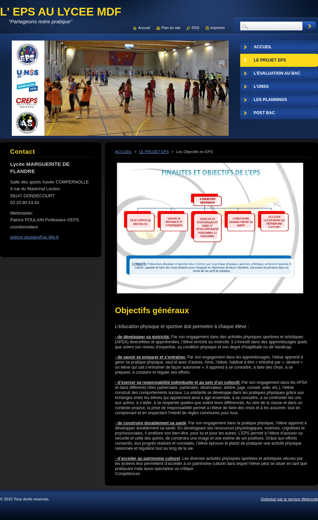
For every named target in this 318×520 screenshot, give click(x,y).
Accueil (144, 28)
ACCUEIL (123, 152)
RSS (195, 28)
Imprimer (217, 28)
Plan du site (171, 28)
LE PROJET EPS (154, 152)
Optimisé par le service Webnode (289, 499)
